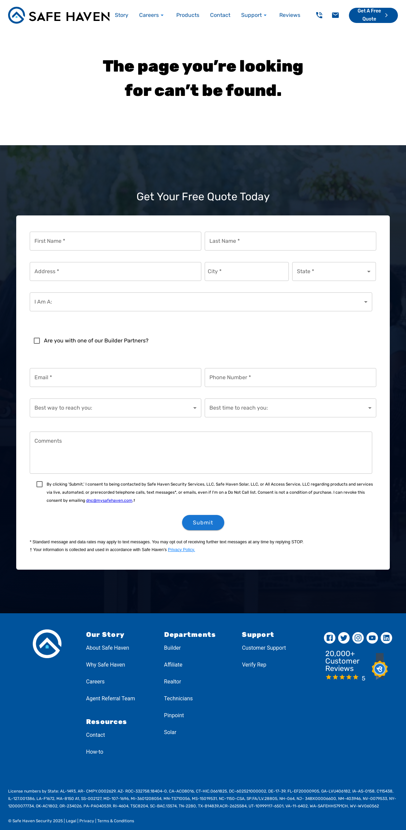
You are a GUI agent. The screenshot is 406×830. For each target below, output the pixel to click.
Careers (95, 681)
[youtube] (372, 638)
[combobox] (329, 271)
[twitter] (344, 638)
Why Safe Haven (105, 665)
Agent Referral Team (110, 698)
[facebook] (329, 638)
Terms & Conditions (115, 821)
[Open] (369, 271)
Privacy (86, 821)
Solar (170, 732)
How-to (94, 752)
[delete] (319, 15)
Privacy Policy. (181, 549)
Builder (172, 648)
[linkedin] (386, 638)
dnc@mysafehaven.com (109, 500)
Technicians (178, 698)
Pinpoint (174, 715)
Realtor (172, 681)
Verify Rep (254, 665)
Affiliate (173, 665)
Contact (95, 735)
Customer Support (264, 648)
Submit (203, 522)
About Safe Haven (107, 648)
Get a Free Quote (374, 15)
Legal (70, 821)
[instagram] (358, 638)
